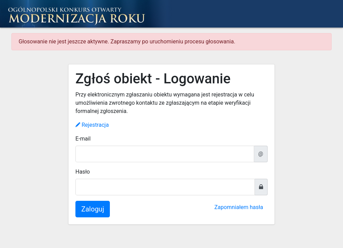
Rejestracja (92, 125)
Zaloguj (92, 209)
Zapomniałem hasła (239, 207)
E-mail (83, 138)
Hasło (82, 171)
